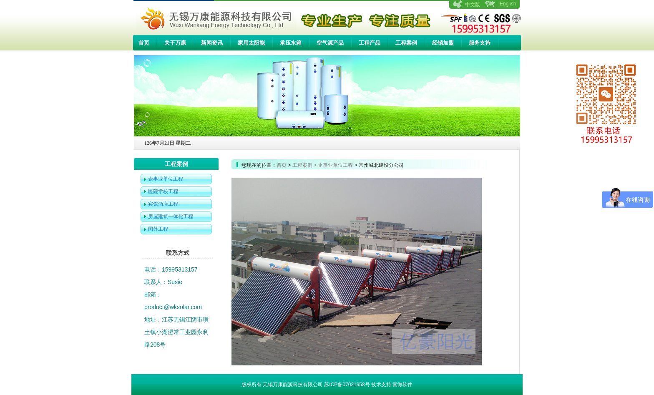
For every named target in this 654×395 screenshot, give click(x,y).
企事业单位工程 (165, 179)
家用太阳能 (251, 43)
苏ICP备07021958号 (347, 384)
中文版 (472, 5)
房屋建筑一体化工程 (170, 216)
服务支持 (479, 43)
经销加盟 (443, 43)
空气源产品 (330, 43)
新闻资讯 (212, 43)
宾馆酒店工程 (163, 204)
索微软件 (402, 384)
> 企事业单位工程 (333, 165)
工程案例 (406, 43)
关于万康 (175, 43)
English (508, 4)
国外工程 (158, 229)
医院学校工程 (163, 191)
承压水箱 (291, 43)
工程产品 (369, 43)
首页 (143, 43)
